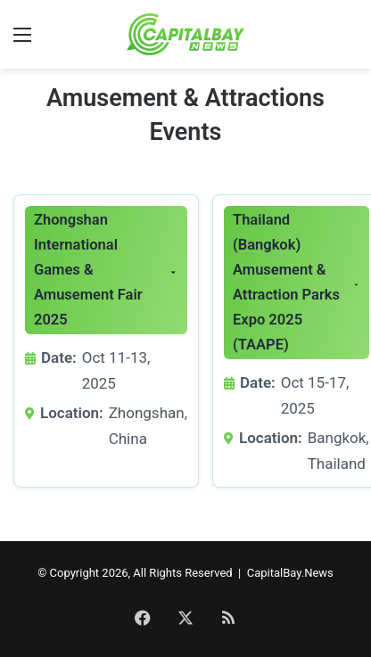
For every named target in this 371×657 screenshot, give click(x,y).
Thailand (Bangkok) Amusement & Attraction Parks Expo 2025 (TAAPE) (286, 282)
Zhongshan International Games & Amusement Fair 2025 (88, 269)
